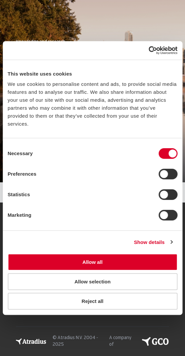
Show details (149, 242)
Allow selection (92, 281)
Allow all (92, 262)
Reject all (93, 301)
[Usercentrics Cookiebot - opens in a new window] (148, 50)
